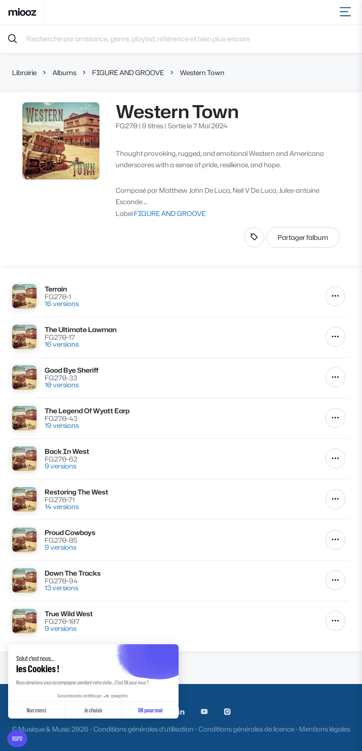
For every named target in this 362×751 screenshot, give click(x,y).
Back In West (67, 451)
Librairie (24, 72)
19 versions (62, 425)
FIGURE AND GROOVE (128, 72)
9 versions (60, 465)
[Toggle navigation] (347, 12)
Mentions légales (324, 729)
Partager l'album (303, 237)
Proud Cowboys (70, 532)
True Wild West (69, 613)
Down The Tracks (73, 573)
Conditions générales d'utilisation (143, 729)
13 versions (61, 587)
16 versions (62, 303)
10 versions (62, 384)
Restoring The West (76, 491)
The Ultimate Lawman (80, 329)
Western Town (202, 72)
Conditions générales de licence (246, 729)
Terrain (56, 288)
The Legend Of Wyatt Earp (87, 410)
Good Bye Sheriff (72, 370)
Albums (64, 72)
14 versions (62, 506)
